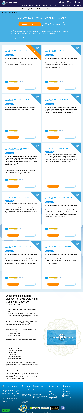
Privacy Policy (53, 397)
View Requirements (53, 24)
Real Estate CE (26, 5)
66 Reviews (22, 229)
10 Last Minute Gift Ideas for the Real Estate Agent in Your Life (27, 395)
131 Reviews (23, 180)
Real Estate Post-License (59, 5)
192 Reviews (23, 278)
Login (77, 2)
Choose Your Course (29, 24)
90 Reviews (62, 278)
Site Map (51, 394)
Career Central (39, 386)
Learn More (29, 88)
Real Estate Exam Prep (38, 5)
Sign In (51, 393)
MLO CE (48, 5)
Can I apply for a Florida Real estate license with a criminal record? (27, 400)
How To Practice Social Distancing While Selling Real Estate (26, 391)
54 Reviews (22, 131)
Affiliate (51, 399)
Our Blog (26, 386)
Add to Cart (13, 88)
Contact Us (52, 391)
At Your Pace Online (54, 390)
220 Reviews (23, 82)
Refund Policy (53, 396)
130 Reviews (63, 131)
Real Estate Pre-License (74, 5)
